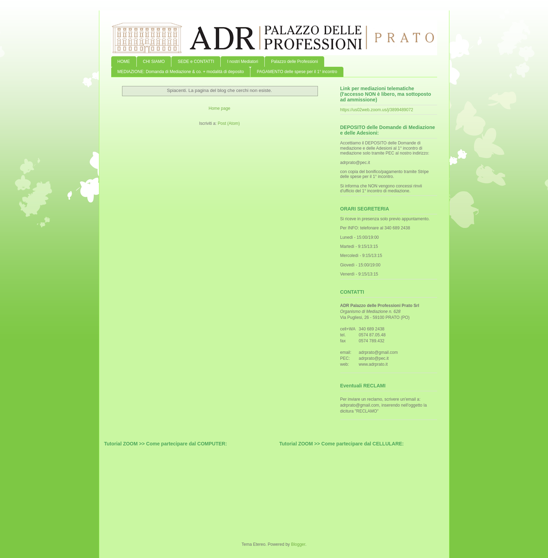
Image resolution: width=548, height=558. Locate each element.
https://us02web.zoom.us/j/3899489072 (376, 109)
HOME (124, 61)
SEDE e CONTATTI (196, 61)
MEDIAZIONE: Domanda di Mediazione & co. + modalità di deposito (181, 71)
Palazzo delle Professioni (294, 61)
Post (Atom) (229, 123)
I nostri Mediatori (242, 61)
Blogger (298, 544)
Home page (219, 108)
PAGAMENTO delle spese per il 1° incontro (297, 71)
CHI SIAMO (154, 61)
